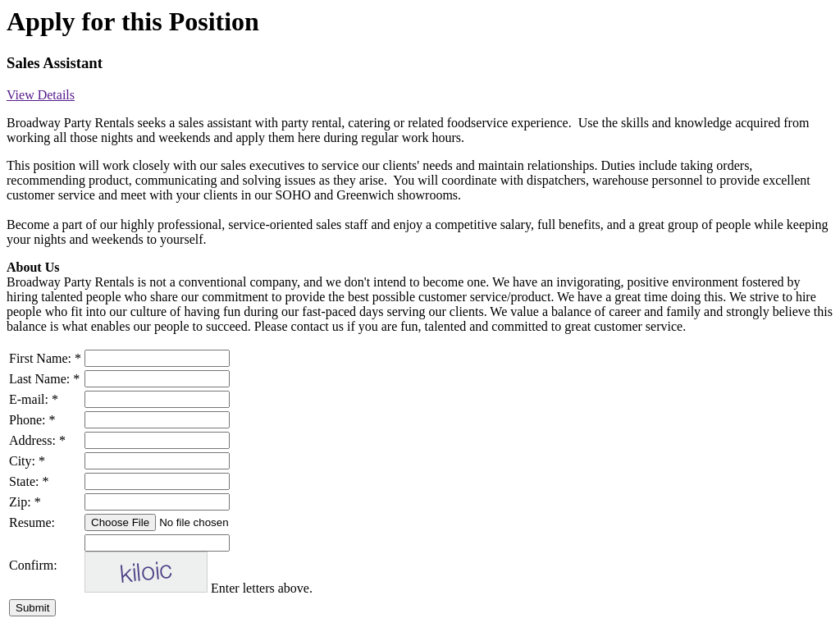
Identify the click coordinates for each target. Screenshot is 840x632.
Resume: (32, 522)
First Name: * (45, 358)
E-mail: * (33, 399)
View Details (41, 95)
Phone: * (32, 420)
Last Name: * (44, 379)
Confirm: (33, 565)
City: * (27, 461)
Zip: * (25, 502)
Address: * (37, 440)
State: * (28, 481)
